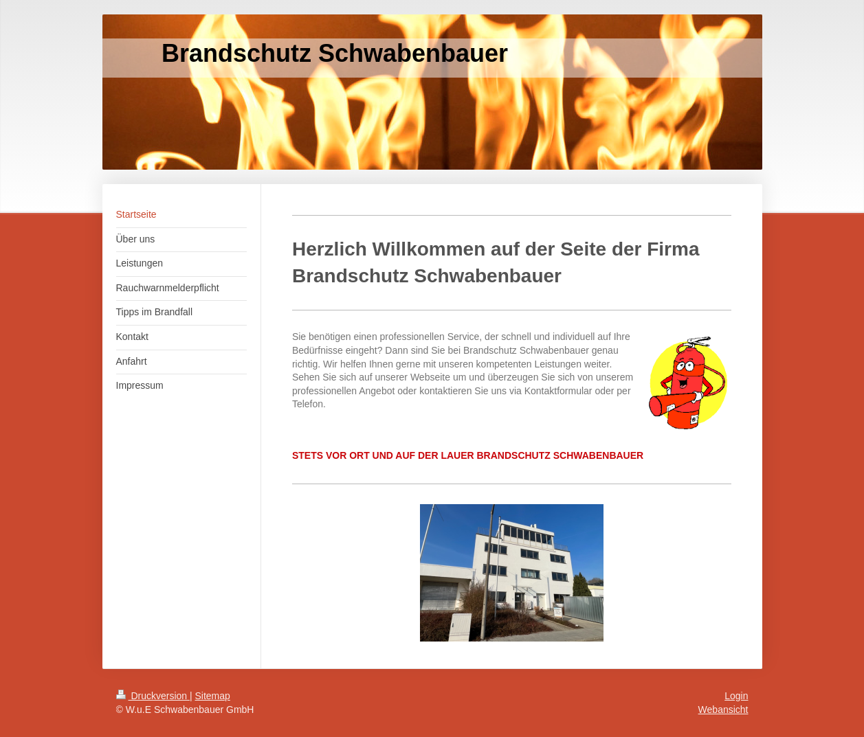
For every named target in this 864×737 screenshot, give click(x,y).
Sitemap (212, 695)
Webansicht (723, 709)
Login (736, 695)
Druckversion (153, 695)
